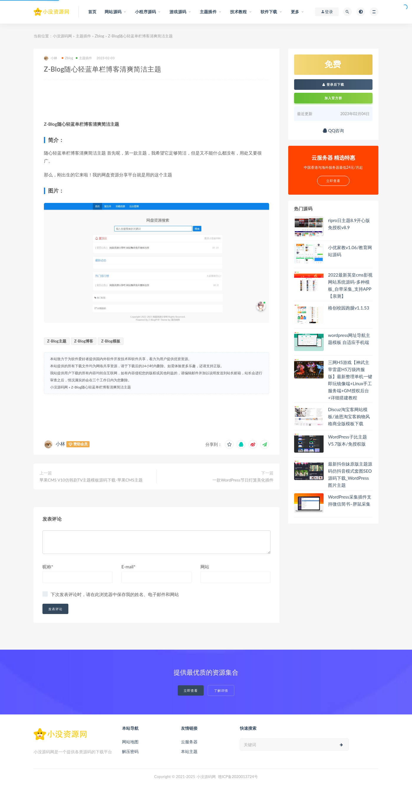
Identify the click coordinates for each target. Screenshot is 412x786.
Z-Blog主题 (56, 341)
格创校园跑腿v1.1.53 (348, 307)
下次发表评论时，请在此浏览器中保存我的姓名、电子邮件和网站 (115, 594)
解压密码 (130, 751)
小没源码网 (62, 36)
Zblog (99, 36)
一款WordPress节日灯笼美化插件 (242, 479)
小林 (50, 58)
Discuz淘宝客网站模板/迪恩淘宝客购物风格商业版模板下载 (349, 416)
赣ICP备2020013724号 (238, 776)
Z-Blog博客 (83, 341)
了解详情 (221, 690)
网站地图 (130, 741)
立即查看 (191, 690)
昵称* (47, 566)
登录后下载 (333, 84)
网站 (204, 566)
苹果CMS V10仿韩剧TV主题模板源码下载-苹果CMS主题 (91, 479)
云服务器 (189, 741)
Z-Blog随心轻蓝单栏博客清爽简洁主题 (101, 387)
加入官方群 (333, 98)
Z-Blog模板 (110, 341)
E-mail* (128, 566)
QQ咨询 (333, 130)
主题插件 (83, 36)
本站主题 (189, 751)
